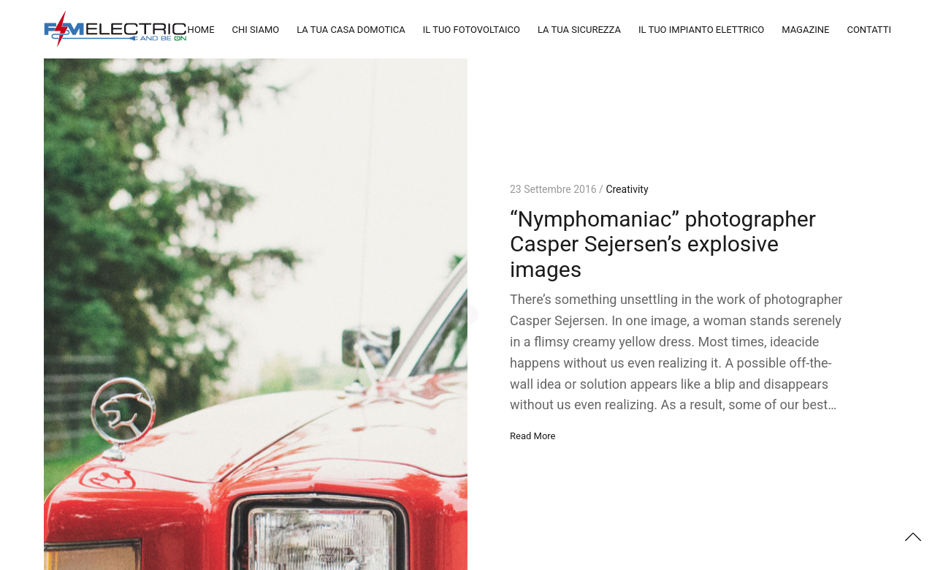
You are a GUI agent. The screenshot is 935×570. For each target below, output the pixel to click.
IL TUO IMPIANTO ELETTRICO (701, 29)
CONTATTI (869, 29)
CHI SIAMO (256, 29)
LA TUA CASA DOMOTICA (351, 29)
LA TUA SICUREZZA (579, 29)
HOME (201, 29)
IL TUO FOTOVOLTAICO (471, 29)
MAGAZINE (805, 29)
